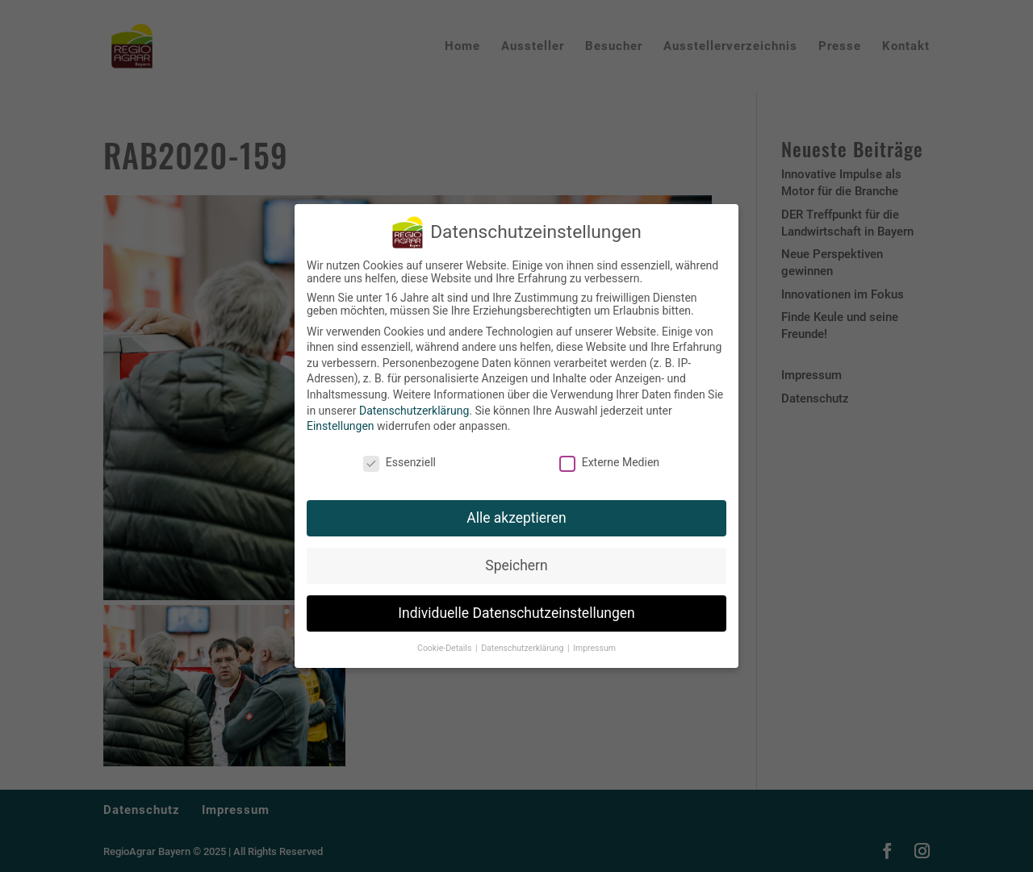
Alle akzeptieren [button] (516, 514)
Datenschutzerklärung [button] (523, 644)
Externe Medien (609, 459)
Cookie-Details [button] (445, 644)
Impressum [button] (594, 644)
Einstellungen (340, 422)
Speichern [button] (516, 561)
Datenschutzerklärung (414, 406)
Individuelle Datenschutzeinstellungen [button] (516, 609)
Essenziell (399, 459)
